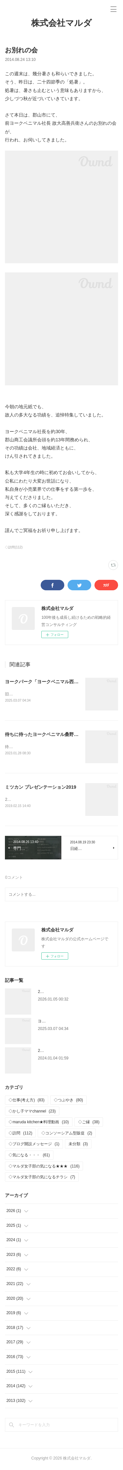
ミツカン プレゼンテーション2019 (40, 787)
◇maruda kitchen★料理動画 (39, 1123)
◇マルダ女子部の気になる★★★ (44, 1167)
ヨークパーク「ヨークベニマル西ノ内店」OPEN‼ (56, 681)
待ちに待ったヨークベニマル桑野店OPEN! (49, 734)
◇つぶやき (68, 1101)
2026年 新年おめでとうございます (70, 993)
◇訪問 (20, 1134)
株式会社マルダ (61, 23)
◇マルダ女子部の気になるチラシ (42, 1178)
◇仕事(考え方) (26, 1101)
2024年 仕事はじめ (56, 1052)
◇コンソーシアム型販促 (66, 1134)
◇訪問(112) (13, 547)
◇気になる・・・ (29, 1156)
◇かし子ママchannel (32, 1112)
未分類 (78, 1145)
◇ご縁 (88, 1123)
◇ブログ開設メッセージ (34, 1145)
